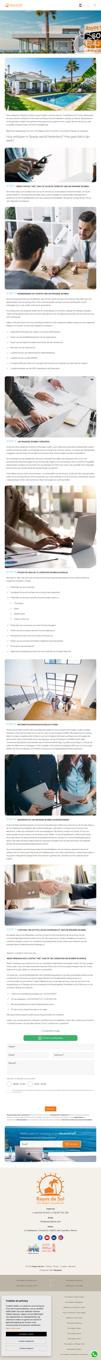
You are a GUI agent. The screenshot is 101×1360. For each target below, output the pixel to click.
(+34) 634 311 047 (41, 1212)
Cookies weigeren (26, 1348)
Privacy (56, 1266)
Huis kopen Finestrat (74, 1280)
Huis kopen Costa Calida (74, 1297)
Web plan (72, 1266)
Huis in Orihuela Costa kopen (74, 1313)
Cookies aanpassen (26, 1341)
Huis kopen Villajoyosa (74, 1302)
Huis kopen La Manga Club (74, 1344)
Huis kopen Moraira (74, 1349)
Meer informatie (13, 1328)
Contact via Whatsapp (50, 1038)
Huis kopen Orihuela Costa (26, 1286)
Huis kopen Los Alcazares (27, 1280)
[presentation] (21, 1099)
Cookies (63, 1266)
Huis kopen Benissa (74, 1323)
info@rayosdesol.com (50, 1221)
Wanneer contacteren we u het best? (21, 1078)
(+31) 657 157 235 (60, 1212)
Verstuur (51, 1108)
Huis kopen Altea (74, 1339)
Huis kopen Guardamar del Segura (74, 1354)
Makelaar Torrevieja (74, 1318)
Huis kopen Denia (74, 1333)
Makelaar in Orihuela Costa (74, 1307)
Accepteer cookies (26, 1334)
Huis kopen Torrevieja (74, 1286)
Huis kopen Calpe (74, 1328)
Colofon (48, 1266)
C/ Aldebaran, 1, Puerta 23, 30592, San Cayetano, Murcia (50, 1230)
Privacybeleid (17, 1092)
